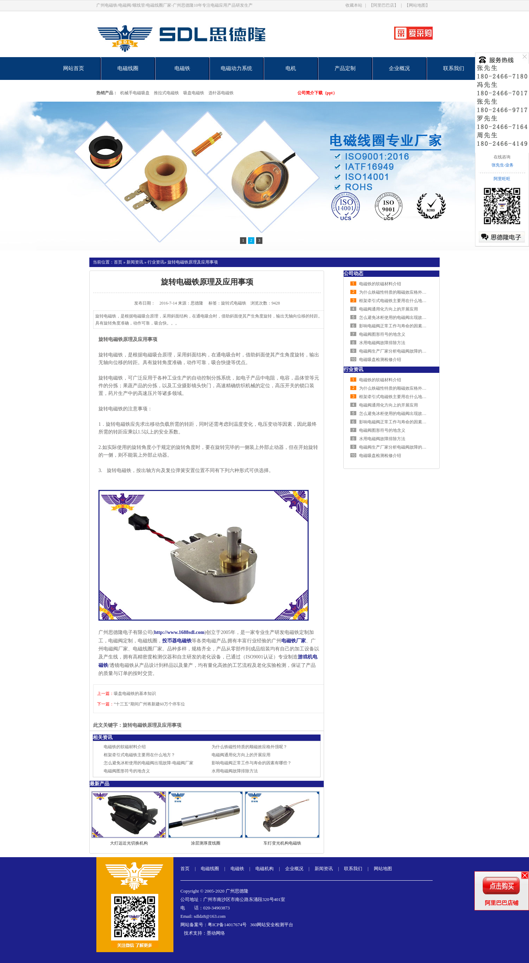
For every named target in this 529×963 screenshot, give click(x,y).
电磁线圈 (127, 68)
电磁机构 (264, 868)
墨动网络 (216, 933)
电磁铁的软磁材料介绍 (125, 746)
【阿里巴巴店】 (383, 5)
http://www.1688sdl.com (179, 632)
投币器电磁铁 (177, 640)
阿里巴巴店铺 (501, 903)
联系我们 (453, 68)
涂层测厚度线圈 (205, 843)
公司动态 (353, 273)
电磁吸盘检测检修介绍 (380, 359)
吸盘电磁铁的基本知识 (135, 693)
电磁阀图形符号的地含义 (127, 771)
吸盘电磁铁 (193, 92)
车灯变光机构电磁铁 (282, 843)
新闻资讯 (134, 262)
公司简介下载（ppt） (317, 92)
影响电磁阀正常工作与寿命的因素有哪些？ (251, 762)
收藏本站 (353, 5)
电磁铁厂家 (293, 640)
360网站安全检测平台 (272, 924)
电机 (291, 68)
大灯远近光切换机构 (129, 843)
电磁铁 (182, 68)
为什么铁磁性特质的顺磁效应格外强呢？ (249, 746)
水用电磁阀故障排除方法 (235, 771)
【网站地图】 (417, 5)
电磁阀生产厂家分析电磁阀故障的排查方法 (399, 351)
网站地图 (383, 868)
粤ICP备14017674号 (227, 924)
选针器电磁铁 (221, 92)
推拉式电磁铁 (166, 92)
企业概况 (399, 68)
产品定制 (345, 68)
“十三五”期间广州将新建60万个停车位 (149, 704)
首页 (118, 262)
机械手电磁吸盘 (135, 92)
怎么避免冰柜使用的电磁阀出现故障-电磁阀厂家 (148, 762)
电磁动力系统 (236, 68)
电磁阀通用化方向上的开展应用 (241, 754)
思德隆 (197, 303)
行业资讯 (155, 262)
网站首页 (73, 68)
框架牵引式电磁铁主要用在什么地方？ (139, 754)
